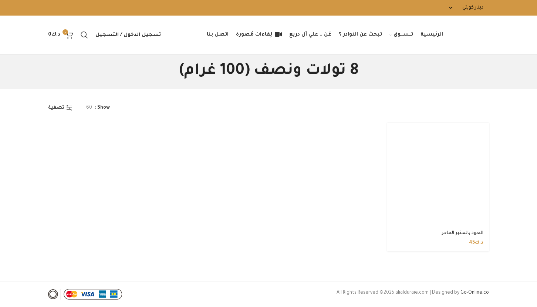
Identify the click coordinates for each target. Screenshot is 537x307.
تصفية (56, 107)
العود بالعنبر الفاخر (462, 233)
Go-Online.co (474, 293)
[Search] (84, 34)
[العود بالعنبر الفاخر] (438, 174)
